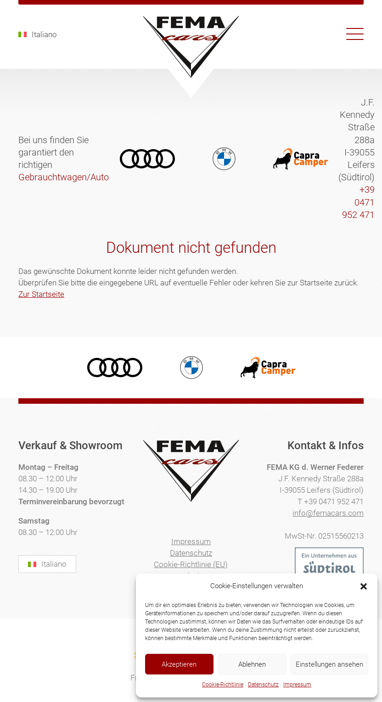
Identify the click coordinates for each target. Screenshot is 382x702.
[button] (363, 586)
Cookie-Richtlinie (222, 684)
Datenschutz (263, 684)
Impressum (297, 684)
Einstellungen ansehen (329, 664)
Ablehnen (252, 664)
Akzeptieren (179, 664)
